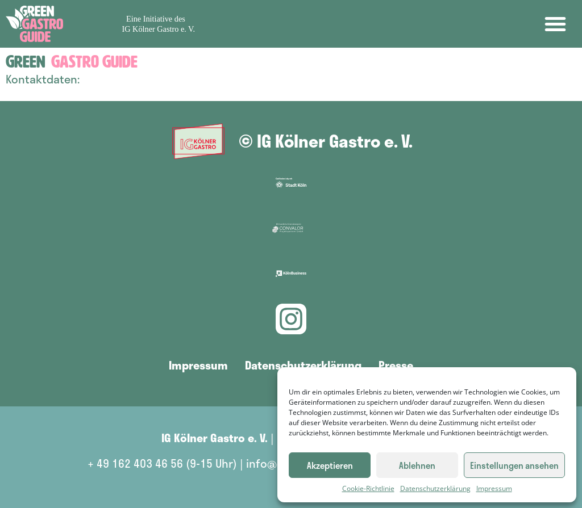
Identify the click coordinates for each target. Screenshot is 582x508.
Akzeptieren (330, 465)
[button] (555, 24)
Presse (396, 364)
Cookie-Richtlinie (368, 488)
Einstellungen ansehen (514, 465)
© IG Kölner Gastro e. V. (326, 141)
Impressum (494, 488)
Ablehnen (417, 465)
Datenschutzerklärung (435, 488)
